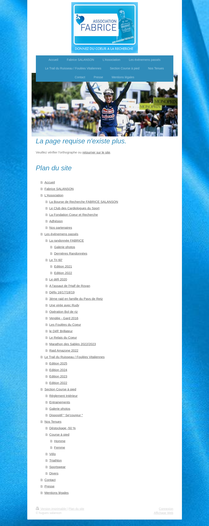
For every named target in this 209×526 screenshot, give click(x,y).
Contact (50, 480)
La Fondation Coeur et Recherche (73, 214)
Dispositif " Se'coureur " (66, 415)
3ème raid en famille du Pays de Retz (76, 299)
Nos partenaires (60, 227)
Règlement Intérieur (63, 396)
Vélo (52, 454)
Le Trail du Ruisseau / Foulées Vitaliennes (74, 357)
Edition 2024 (58, 370)
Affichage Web (163, 513)
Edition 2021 (63, 266)
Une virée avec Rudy (64, 305)
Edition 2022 (63, 273)
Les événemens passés (61, 234)
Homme (60, 441)
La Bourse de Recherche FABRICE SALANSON (83, 202)
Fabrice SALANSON (59, 189)
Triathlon (55, 460)
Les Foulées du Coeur (65, 324)
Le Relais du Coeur (63, 337)
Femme (59, 447)
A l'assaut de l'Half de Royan (69, 286)
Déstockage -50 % (62, 428)
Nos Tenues (52, 421)
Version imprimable (51, 508)
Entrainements (59, 402)
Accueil (49, 182)
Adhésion (56, 221)
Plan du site (76, 508)
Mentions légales (56, 493)
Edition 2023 (58, 376)
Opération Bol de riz (63, 311)
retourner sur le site (96, 152)
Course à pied (59, 434)
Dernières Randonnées (70, 253)
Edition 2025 (58, 363)
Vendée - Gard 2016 (63, 318)
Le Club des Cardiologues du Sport (74, 208)
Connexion (166, 508)
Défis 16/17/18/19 (62, 292)
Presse (49, 486)
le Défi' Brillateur (61, 331)
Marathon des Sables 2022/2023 (72, 344)
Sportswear (57, 467)
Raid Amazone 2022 (63, 350)
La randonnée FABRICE (66, 240)
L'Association (53, 195)
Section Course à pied (60, 389)
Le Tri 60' (56, 260)
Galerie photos (64, 247)
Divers (54, 473)
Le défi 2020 (58, 279)
